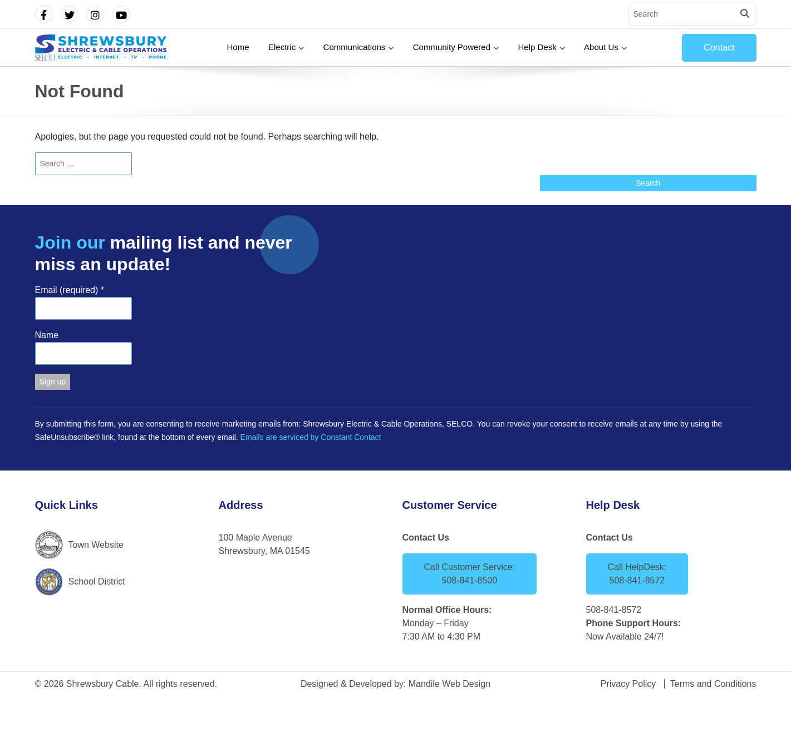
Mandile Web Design (449, 684)
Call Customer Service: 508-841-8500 (469, 573)
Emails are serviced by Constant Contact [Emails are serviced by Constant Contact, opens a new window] (310, 437)
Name (47, 335)
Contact (719, 47)
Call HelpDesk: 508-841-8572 (637, 573)
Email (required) (70, 290)
